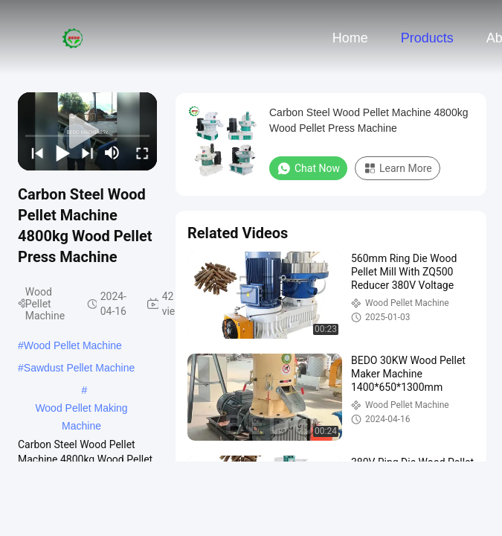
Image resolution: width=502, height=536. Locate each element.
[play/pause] (60, 152)
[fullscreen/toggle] (139, 152)
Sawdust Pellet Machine (79, 368)
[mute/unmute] (112, 152)
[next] (85, 152)
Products (427, 38)
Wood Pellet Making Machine (81, 409)
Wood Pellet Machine (73, 345)
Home (350, 38)
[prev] (35, 152)
